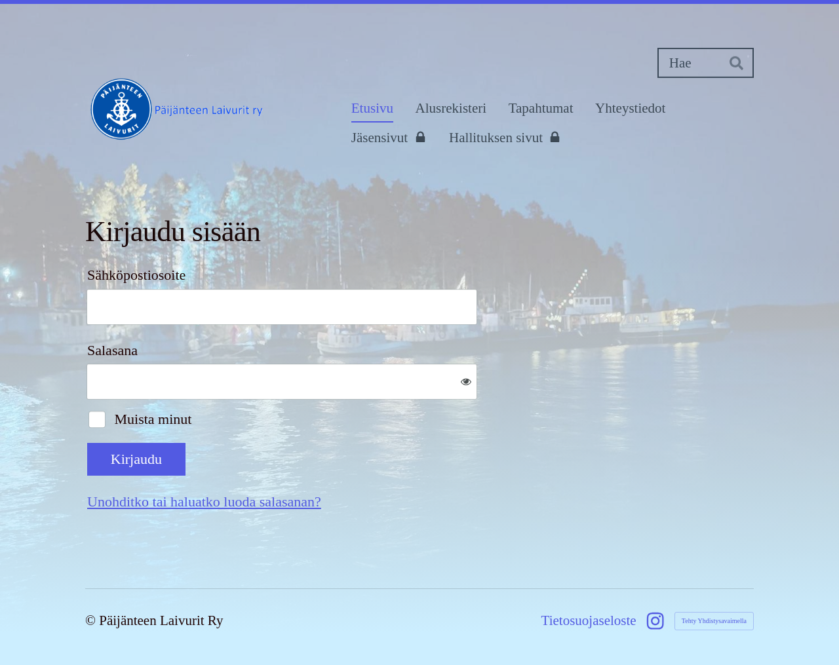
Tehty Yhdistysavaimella (714, 620)
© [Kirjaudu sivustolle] (92, 620)
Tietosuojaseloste (588, 621)
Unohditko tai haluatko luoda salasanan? (204, 501)
